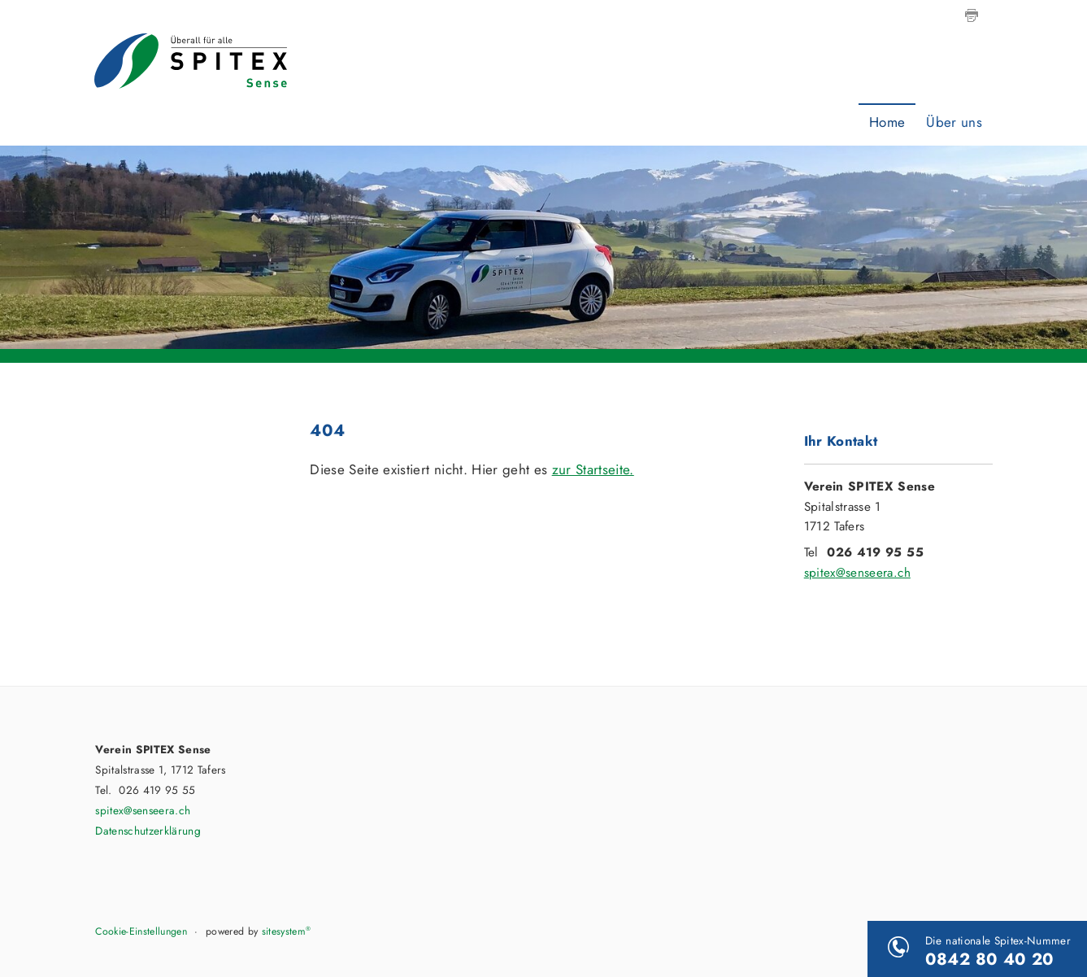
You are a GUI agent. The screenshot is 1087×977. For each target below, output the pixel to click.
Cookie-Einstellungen (141, 931)
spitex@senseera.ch (857, 573)
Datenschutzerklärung (148, 830)
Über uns (954, 122)
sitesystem (286, 931)
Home (887, 122)
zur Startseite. (593, 469)
